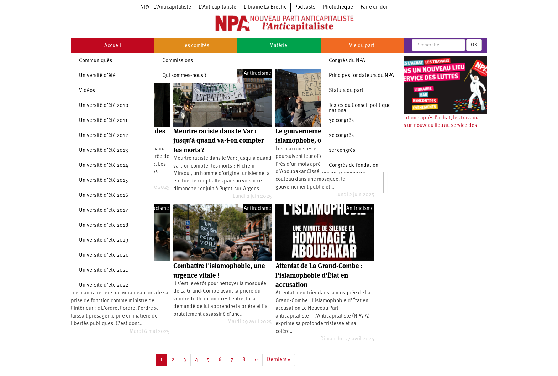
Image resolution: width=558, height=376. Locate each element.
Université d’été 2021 (103, 270)
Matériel (279, 45)
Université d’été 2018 (103, 225)
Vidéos (87, 90)
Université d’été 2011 (103, 120)
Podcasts (304, 7)
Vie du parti (362, 45)
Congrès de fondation (353, 165)
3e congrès (341, 120)
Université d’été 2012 (103, 135)
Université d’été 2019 (103, 240)
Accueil (112, 45)
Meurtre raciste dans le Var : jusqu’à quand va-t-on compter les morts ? (218, 140)
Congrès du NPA (347, 60)
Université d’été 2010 (103, 105)
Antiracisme (257, 73)
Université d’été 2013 (103, 150)
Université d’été (97, 75)
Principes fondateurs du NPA (361, 75)
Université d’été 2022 (103, 285)
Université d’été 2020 (104, 255)
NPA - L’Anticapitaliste (165, 7)
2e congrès (341, 135)
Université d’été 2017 (103, 210)
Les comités (195, 45)
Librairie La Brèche (265, 7)
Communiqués (95, 60)
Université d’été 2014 (103, 165)
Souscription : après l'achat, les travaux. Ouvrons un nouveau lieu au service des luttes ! (433, 125)
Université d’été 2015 (103, 180)
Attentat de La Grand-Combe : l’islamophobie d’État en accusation (319, 275)
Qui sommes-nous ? (184, 75)
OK (474, 44)
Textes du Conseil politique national (360, 108)
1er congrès (342, 150)
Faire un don (374, 7)
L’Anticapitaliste (217, 7)
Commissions (177, 60)
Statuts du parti (347, 90)
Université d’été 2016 (103, 195)
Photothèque (338, 7)
